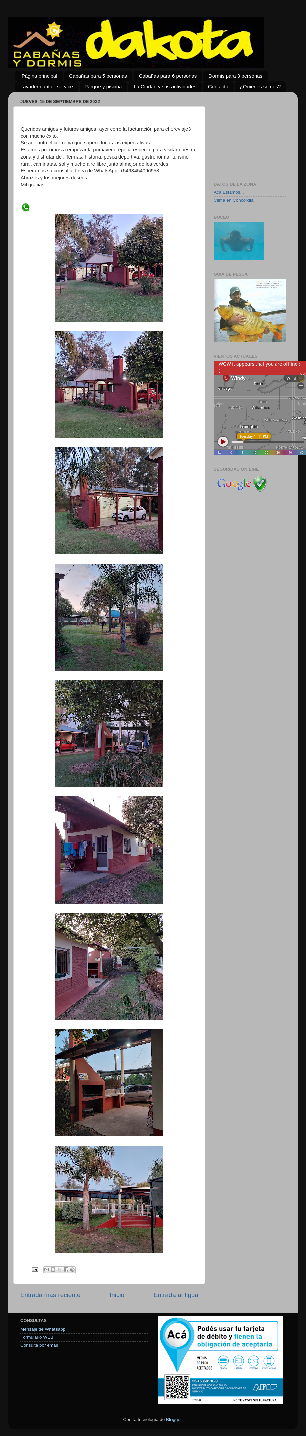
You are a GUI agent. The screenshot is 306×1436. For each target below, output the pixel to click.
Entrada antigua (176, 1294)
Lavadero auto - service (46, 86)
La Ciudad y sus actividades (164, 86)
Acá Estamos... (229, 192)
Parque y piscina (103, 86)
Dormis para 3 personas (235, 76)
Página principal (40, 76)
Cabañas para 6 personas (168, 76)
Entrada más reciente (50, 1294)
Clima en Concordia (234, 200)
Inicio (117, 1294)
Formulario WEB (36, 1337)
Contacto (218, 86)
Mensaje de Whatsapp (42, 1329)
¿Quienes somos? (260, 86)
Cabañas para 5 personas (98, 76)
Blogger (174, 1419)
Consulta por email (39, 1345)
